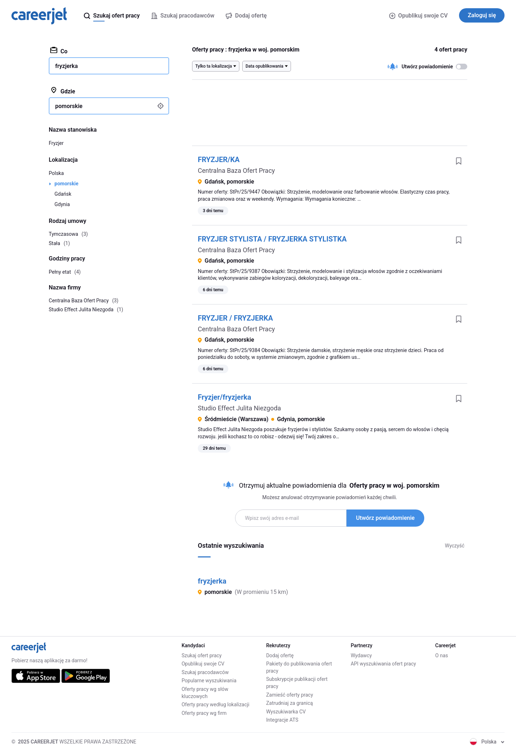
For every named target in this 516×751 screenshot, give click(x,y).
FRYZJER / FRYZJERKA (235, 318)
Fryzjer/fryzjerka (224, 397)
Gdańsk (62, 194)
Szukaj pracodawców (205, 672)
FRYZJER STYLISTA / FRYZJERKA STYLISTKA (272, 239)
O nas (441, 655)
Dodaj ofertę (280, 655)
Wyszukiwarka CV (286, 712)
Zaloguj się (482, 15)
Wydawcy (361, 655)
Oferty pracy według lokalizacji (215, 704)
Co (58, 51)
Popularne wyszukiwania (209, 680)
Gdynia (62, 204)
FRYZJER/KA (219, 159)
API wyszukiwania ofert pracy (383, 664)
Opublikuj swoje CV (418, 15)
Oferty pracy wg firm (204, 713)
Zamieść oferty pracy (289, 695)
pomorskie (66, 183)
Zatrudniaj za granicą (289, 703)
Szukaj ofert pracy (202, 655)
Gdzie (62, 91)
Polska (56, 173)
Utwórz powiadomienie (385, 518)
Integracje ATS (282, 720)
